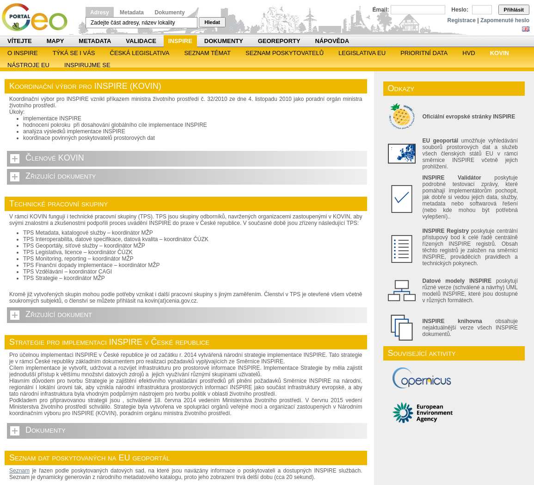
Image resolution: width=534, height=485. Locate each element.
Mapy (55, 40)
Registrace (462, 20)
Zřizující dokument (58, 314)
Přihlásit (514, 9)
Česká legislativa (140, 53)
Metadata (132, 12)
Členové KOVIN (54, 157)
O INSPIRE (22, 53)
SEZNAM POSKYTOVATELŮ (285, 53)
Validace (141, 40)
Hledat (212, 22)
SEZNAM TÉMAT (207, 53)
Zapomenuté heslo (504, 20)
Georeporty (279, 40)
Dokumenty (169, 12)
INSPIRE (180, 40)
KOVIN (499, 53)
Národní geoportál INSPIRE (38, 17)
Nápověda (332, 40)
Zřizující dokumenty (60, 175)
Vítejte (19, 40)
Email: (381, 9)
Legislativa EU (362, 53)
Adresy (99, 12)
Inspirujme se (87, 65)
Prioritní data (424, 53)
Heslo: (459, 9)
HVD (468, 53)
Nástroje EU (28, 65)
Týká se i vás (74, 53)
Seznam (19, 470)
